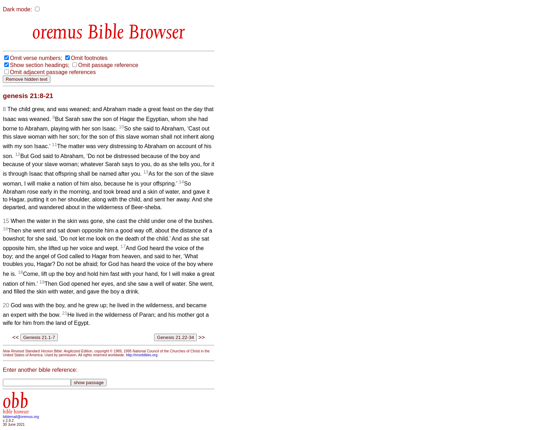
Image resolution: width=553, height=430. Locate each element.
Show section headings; (39, 65)
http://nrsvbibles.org (141, 355)
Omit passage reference (108, 65)
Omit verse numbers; (36, 58)
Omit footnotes (89, 58)
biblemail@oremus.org (21, 417)
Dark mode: (17, 9)
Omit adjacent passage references (53, 72)
